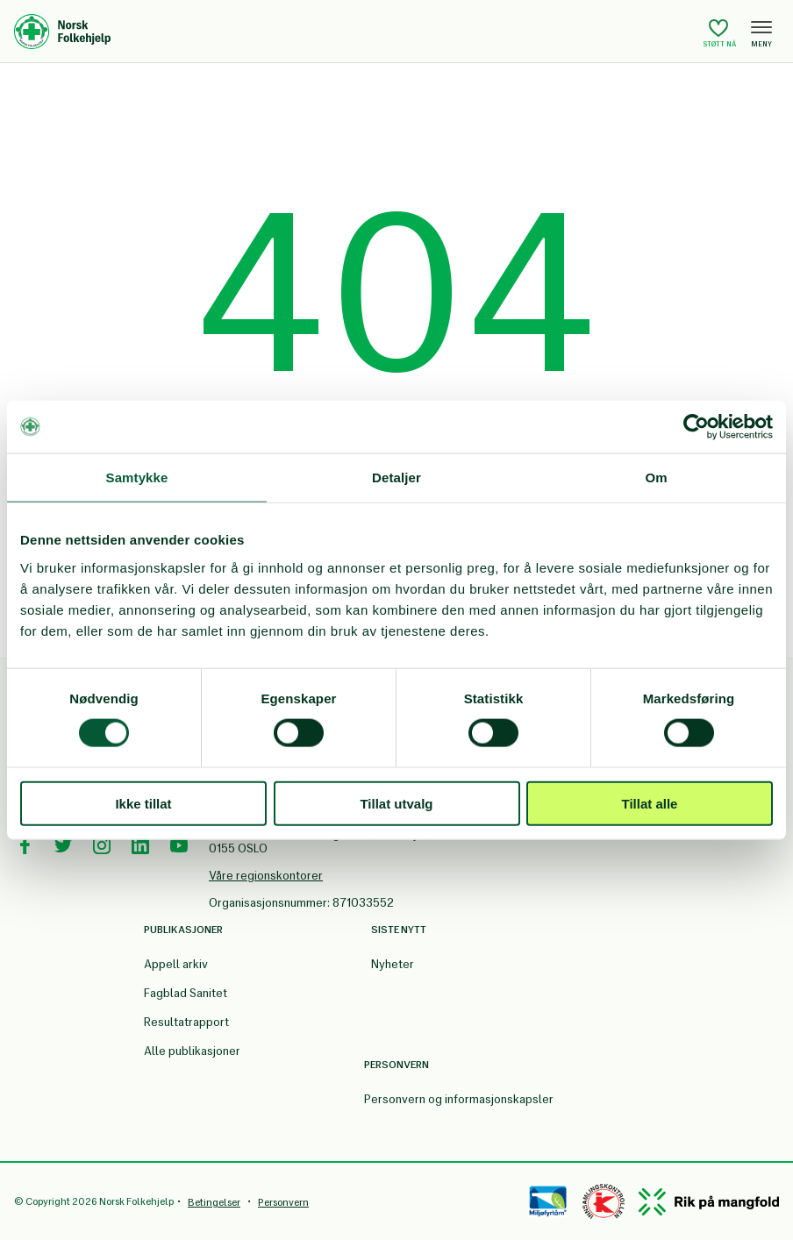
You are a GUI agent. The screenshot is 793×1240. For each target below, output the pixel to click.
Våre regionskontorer (266, 875)
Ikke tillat (143, 802)
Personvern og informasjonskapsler (459, 1099)
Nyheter (392, 964)
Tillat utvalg (396, 802)
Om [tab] (656, 477)
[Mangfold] (709, 1201)
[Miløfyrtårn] (547, 1201)
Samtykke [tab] (137, 477)
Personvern (283, 1202)
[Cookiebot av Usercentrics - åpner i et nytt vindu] (696, 427)
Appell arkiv (176, 964)
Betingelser (214, 1202)
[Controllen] (603, 1201)
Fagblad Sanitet (185, 993)
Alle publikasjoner (192, 1051)
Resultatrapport (186, 1022)
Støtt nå (720, 33)
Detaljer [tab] (396, 477)
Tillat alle (650, 802)
